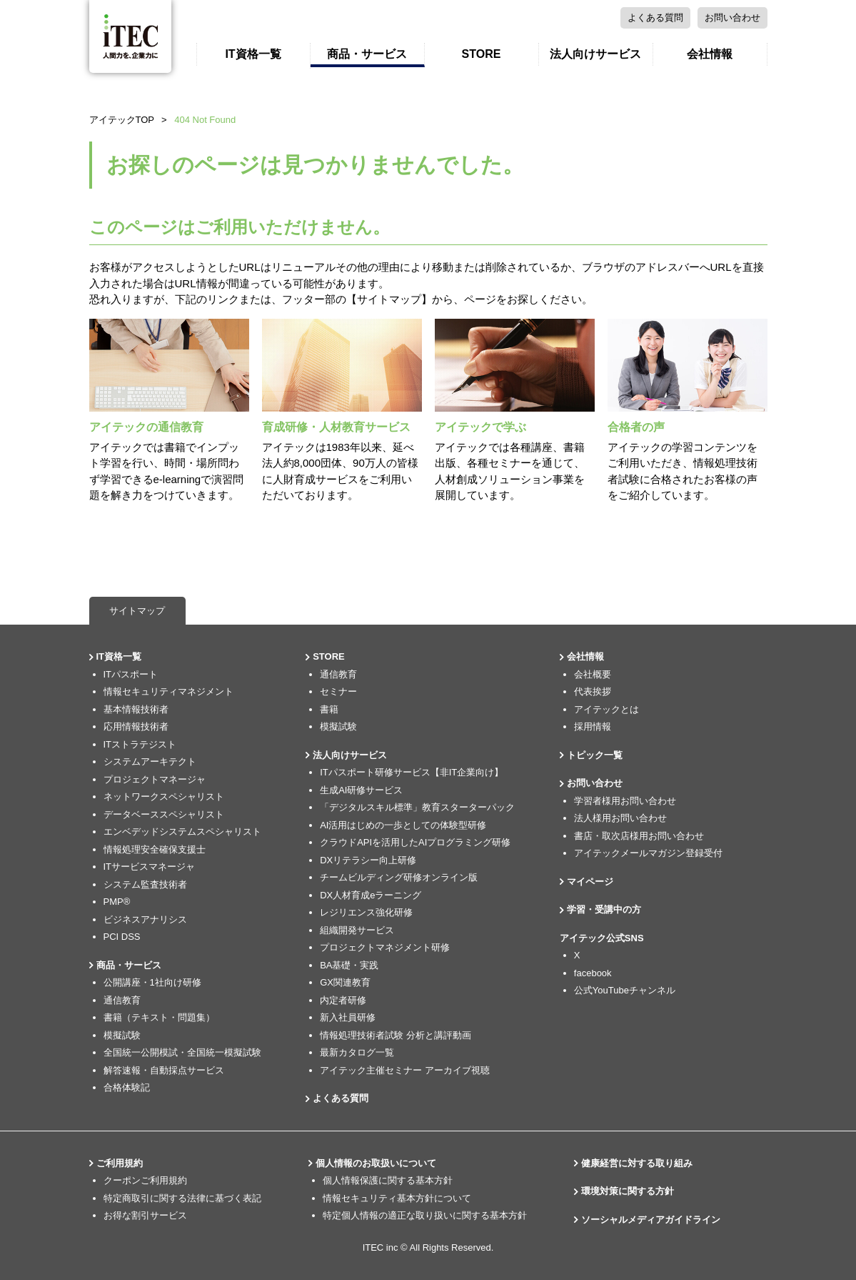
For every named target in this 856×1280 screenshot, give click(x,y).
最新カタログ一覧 (357, 1052)
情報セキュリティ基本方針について (397, 1198)
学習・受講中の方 (604, 909)
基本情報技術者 (136, 709)
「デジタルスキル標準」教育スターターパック (417, 807)
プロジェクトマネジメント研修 (385, 947)
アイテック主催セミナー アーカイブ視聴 (405, 1070)
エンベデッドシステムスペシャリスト (182, 831)
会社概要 (592, 674)
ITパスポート (131, 674)
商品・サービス (367, 54)
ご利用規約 (119, 1163)
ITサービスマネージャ (150, 866)
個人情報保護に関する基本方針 (388, 1180)
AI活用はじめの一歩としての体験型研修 (403, 825)
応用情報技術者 (136, 726)
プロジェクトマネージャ (155, 779)
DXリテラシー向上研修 (368, 860)
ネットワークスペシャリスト (164, 796)
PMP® (117, 901)
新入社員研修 (348, 1017)
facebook (593, 973)
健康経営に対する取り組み (637, 1163)
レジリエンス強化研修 (366, 912)
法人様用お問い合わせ (620, 818)
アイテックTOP (122, 119)
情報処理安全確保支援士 (155, 849)
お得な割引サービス (145, 1215)
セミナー (338, 691)
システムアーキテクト (150, 761)
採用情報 (592, 726)
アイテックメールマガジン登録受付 (648, 853)
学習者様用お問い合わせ (625, 800)
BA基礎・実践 (349, 965)
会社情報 (709, 54)
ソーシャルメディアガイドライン (650, 1219)
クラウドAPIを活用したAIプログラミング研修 (415, 842)
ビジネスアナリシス (145, 919)
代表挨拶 (592, 691)
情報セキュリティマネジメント (168, 691)
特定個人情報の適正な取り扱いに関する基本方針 (425, 1215)
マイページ (735, 17)
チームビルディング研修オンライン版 (399, 877)
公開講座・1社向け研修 (152, 982)
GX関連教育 (345, 982)
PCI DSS (122, 936)
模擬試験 (122, 1035)
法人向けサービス (595, 54)
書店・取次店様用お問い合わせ (639, 835)
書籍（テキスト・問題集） (159, 1017)
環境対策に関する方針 (627, 1191)
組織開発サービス (357, 930)
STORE (481, 54)
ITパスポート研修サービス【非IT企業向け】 (411, 772)
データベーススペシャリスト (164, 814)
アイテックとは (606, 709)
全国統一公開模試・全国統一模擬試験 (182, 1052)
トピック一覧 (595, 755)
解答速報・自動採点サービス (164, 1070)
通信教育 (122, 1000)
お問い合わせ (661, 17)
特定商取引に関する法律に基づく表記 (182, 1198)
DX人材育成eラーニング (370, 895)
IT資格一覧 (253, 54)
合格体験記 (127, 1087)
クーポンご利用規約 (145, 1180)
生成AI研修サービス (361, 790)
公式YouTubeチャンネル (624, 990)
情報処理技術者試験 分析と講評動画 (395, 1035)
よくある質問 (584, 17)
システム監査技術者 (145, 884)
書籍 (329, 709)
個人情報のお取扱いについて (376, 1163)
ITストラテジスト (140, 744)
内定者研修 (343, 1000)
